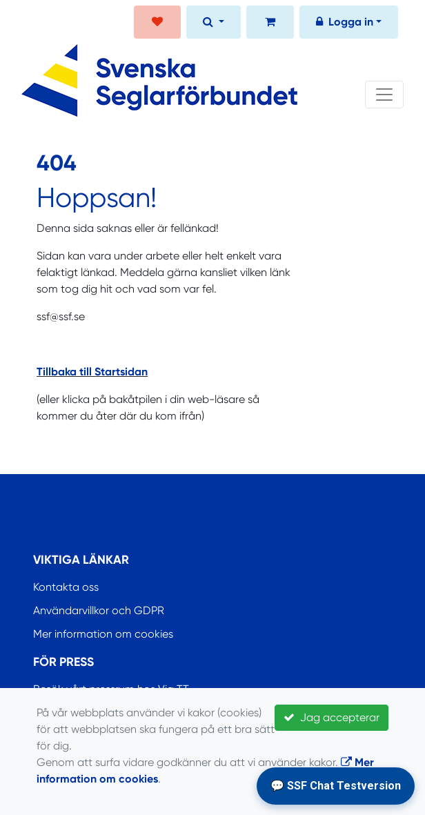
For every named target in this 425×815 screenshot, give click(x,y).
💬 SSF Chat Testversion (335, 785)
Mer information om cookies (103, 633)
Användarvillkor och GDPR (98, 610)
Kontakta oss (66, 586)
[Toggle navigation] (384, 94)
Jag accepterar (331, 717)
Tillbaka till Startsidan (92, 371)
